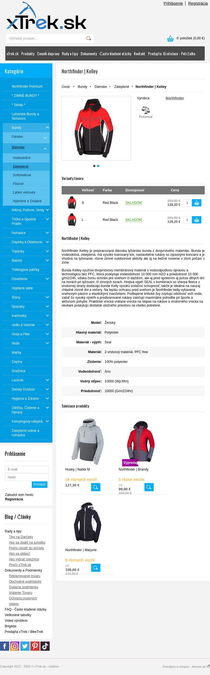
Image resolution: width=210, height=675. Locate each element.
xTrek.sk (12, 53)
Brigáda (10, 626)
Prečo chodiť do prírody (26, 548)
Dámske (101, 87)
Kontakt (139, 53)
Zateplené (121, 87)
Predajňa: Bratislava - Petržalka (171, 53)
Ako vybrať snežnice (24, 559)
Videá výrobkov (16, 621)
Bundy (82, 87)
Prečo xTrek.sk (20, 565)
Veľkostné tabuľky (18, 615)
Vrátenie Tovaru (20, 593)
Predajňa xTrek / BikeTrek (24, 632)
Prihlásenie (173, 3)
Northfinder (175, 98)
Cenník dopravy (48, 53)
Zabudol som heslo (19, 495)
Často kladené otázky (115, 53)
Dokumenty (89, 53)
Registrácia (198, 3)
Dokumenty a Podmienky (23, 570)
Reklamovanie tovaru (24, 576)
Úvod (65, 87)
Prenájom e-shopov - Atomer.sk (186, 666)
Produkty (27, 53)
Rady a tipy (70, 53)
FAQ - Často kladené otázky (25, 609)
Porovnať (146, 112)
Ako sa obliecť (19, 554)
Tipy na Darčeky (21, 537)
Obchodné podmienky (25, 582)
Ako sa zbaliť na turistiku (27, 542)
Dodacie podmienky (23, 587)
